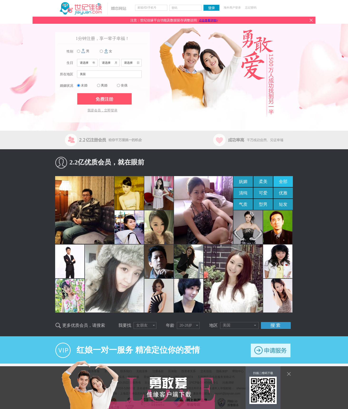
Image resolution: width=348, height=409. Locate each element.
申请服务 (270, 350)
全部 (283, 181)
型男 (263, 204)
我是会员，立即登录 (102, 110)
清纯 (243, 193)
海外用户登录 (232, 7)
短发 (283, 204)
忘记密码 (250, 7)
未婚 (84, 85)
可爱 (263, 193)
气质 (243, 204)
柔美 (263, 181)
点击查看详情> (208, 20)
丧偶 (124, 85)
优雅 (283, 193)
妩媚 (243, 181)
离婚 (104, 85)
